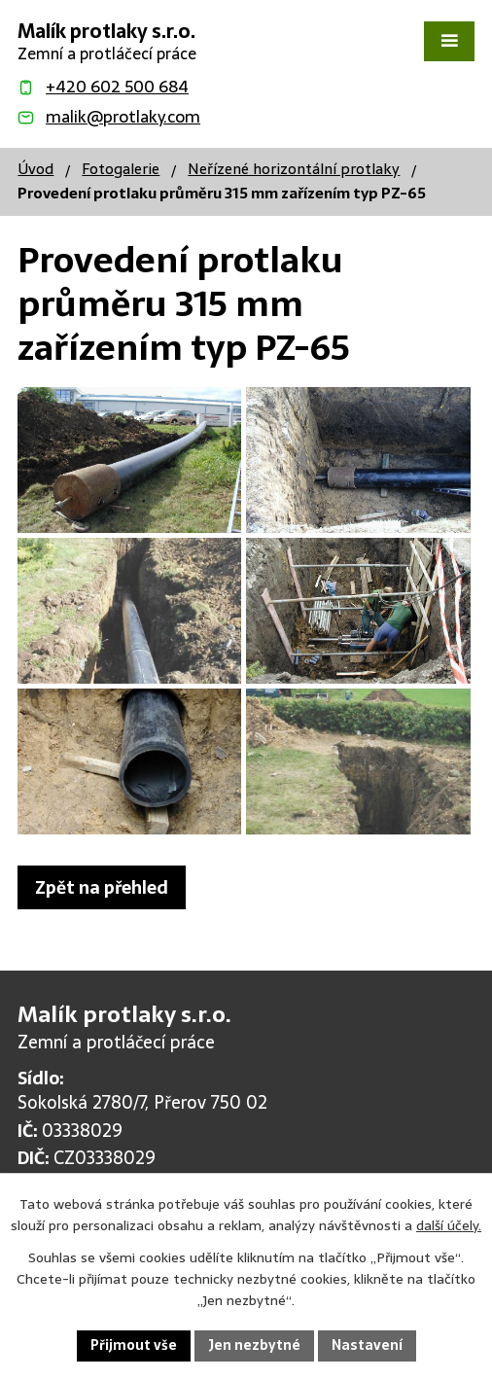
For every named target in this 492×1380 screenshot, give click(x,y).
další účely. (448, 1225)
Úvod (35, 169)
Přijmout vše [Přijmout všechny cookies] (133, 1345)
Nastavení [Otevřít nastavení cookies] (367, 1345)
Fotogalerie (120, 169)
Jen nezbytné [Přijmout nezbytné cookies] (254, 1345)
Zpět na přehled (101, 887)
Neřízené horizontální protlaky (294, 169)
